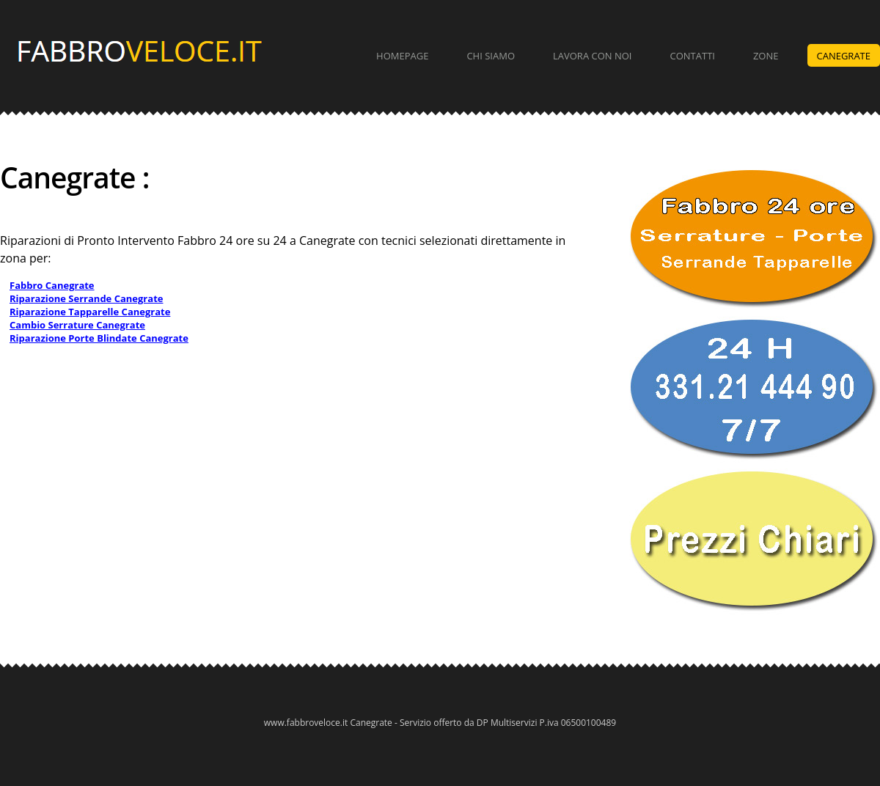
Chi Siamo (490, 55)
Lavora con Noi (592, 55)
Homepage (402, 55)
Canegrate (844, 55)
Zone (766, 55)
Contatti (692, 55)
